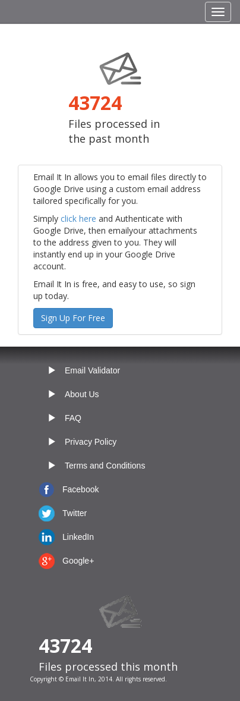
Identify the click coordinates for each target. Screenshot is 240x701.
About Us (82, 394)
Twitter (74, 513)
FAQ (73, 418)
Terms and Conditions (105, 465)
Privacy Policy (90, 442)
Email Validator (92, 370)
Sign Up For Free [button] (73, 317)
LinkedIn (78, 537)
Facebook (80, 489)
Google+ (78, 560)
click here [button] (78, 218)
